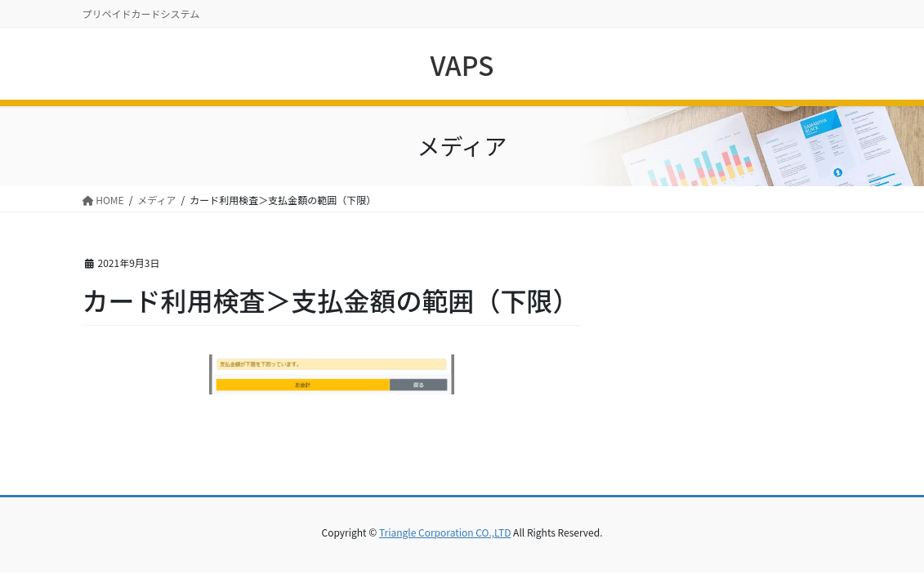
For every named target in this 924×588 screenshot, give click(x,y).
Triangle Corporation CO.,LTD (445, 532)
